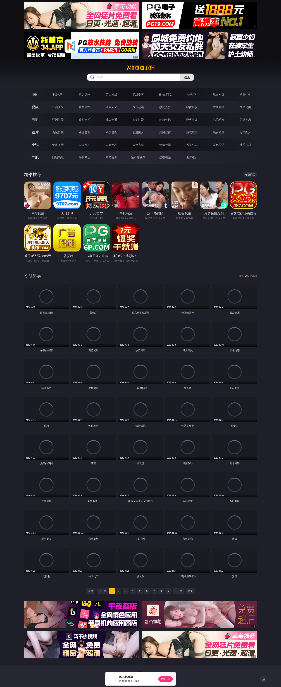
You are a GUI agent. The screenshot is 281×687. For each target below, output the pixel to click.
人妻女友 (111, 145)
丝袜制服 (191, 107)
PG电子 (58, 95)
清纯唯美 (191, 132)
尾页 (190, 590)
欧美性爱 (138, 120)
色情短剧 (191, 157)
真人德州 (84, 95)
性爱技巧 (245, 145)
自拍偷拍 (84, 107)
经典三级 (191, 120)
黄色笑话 (218, 145)
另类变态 (245, 120)
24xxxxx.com (140, 68)
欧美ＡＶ (111, 107)
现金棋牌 (218, 95)
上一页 (102, 590)
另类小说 (191, 145)
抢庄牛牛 (245, 95)
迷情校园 (165, 145)
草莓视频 (111, 157)
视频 (35, 107)
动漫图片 (138, 132)
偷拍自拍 (84, 120)
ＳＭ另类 (245, 107)
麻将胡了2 (165, 95)
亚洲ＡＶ (58, 107)
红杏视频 (165, 157)
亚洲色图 (84, 132)
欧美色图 (111, 132)
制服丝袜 (165, 120)
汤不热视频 (138, 157)
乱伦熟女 (218, 120)
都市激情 (58, 145)
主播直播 (218, 107)
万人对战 (111, 95)
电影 (35, 119)
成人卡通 (111, 120)
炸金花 (191, 95)
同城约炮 (58, 157)
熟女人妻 (165, 107)
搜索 (187, 77)
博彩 (35, 94)
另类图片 (245, 132)
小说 (35, 144)
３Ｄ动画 (138, 107)
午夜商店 (84, 157)
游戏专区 (138, 95)
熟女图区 (218, 132)
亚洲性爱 (58, 120)
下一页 (178, 590)
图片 (35, 132)
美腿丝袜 (165, 132)
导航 (35, 157)
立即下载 (166, 679)
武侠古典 (138, 145)
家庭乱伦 (84, 145)
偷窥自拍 (58, 132)
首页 (90, 590)
